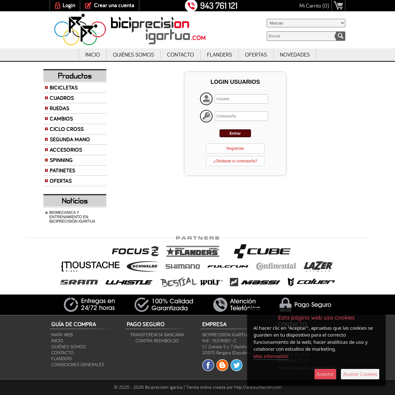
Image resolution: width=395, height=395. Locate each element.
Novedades (295, 54)
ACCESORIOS (66, 149)
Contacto (180, 54)
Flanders (219, 54)
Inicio (92, 54)
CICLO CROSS (67, 129)
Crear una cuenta (114, 5)
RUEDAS (59, 108)
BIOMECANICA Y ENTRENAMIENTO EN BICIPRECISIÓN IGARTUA (72, 217)
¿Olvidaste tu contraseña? (235, 161)
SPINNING (61, 160)
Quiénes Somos (133, 54)
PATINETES (62, 170)
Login (69, 5)
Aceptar (325, 374)
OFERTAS (61, 180)
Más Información (270, 356)
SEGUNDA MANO (70, 139)
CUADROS (62, 97)
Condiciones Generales (77, 364)
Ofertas (256, 54)
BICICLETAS (64, 87)
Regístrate (235, 148)
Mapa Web (62, 335)
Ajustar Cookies (360, 374)
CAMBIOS (61, 118)
